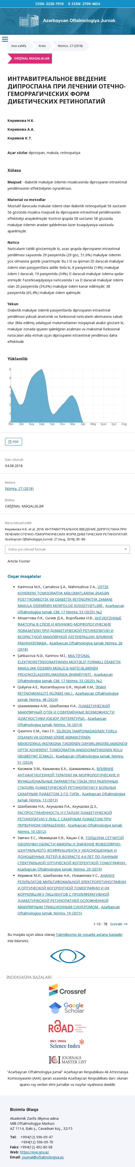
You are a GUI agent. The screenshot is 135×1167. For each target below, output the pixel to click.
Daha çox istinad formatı (27, 549)
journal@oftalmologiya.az (43, 1157)
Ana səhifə (18, 46)
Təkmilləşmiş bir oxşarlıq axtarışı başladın (89, 934)
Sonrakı (116, 924)
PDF (15, 441)
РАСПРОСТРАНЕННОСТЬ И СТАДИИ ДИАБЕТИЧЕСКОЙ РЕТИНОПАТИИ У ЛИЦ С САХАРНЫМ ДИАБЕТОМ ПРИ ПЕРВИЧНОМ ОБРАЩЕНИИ (65, 819)
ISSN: (40, 3)
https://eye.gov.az (34, 1152)
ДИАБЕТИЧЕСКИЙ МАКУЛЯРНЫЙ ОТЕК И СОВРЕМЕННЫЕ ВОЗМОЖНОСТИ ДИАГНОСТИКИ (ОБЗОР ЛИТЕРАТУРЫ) (66, 712)
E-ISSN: (74, 3)
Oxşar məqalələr (24, 576)
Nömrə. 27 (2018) (70, 46)
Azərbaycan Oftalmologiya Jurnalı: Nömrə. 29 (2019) (60, 869)
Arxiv (42, 46)
